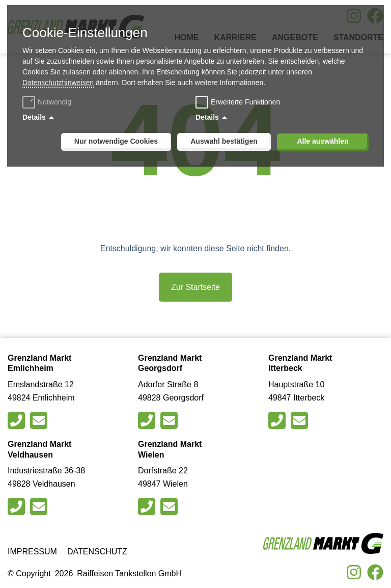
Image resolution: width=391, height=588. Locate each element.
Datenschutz (97, 551)
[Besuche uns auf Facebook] (375, 572)
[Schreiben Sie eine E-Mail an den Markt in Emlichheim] (40, 420)
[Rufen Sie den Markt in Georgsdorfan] (148, 420)
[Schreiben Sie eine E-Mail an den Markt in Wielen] (170, 506)
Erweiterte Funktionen (245, 102)
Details (34, 117)
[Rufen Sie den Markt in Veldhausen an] (17, 506)
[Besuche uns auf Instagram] (354, 572)
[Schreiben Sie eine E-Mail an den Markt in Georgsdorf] (170, 420)
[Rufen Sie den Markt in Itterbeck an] (278, 420)
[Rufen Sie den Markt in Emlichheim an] (17, 420)
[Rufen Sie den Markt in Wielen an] (148, 506)
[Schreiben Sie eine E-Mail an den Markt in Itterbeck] (301, 420)
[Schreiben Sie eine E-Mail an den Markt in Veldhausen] (40, 506)
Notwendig (48, 102)
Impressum (32, 551)
